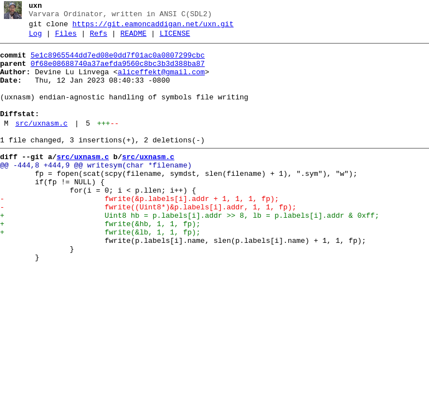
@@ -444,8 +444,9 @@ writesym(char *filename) (96, 190)
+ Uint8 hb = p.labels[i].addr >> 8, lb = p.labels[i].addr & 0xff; (189, 251)
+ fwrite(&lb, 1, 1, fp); (100, 271)
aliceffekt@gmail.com (161, 82)
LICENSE (175, 39)
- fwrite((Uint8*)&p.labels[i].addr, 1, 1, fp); (148, 241)
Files (66, 39)
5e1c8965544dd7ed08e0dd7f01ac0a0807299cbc (118, 62)
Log (35, 39)
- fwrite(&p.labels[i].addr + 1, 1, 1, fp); (139, 231)
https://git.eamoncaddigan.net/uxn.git (153, 27)
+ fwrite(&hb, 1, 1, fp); (100, 261)
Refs (98, 39)
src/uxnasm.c (41, 143)
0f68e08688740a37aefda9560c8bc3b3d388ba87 (118, 72)
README (133, 39)
